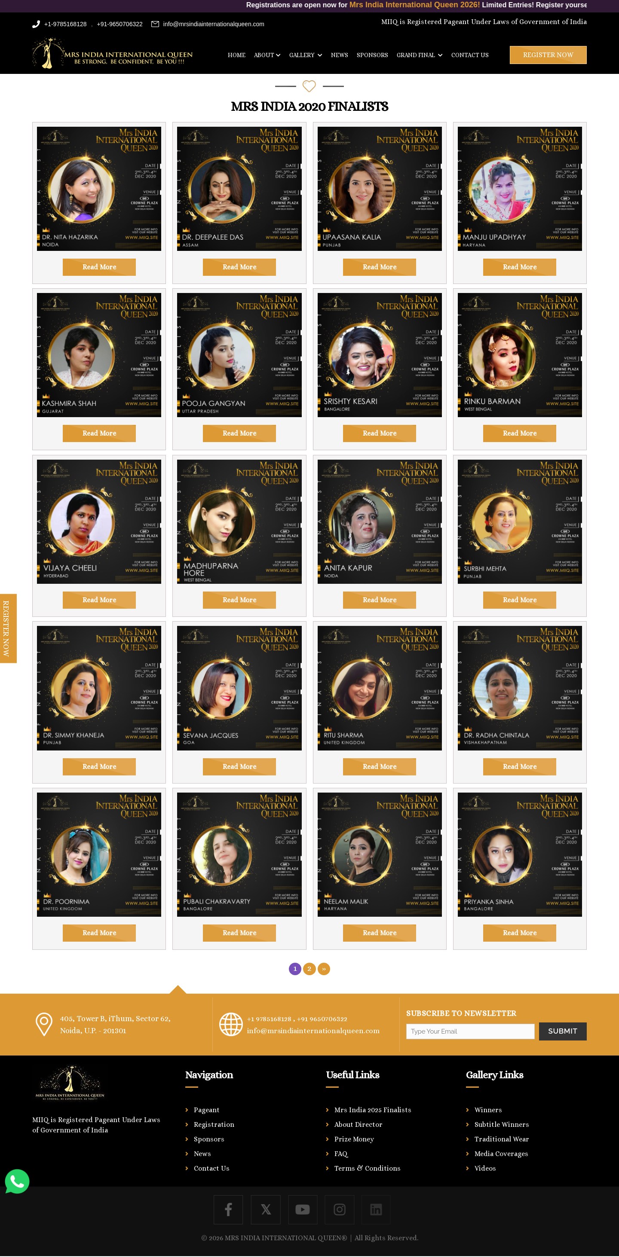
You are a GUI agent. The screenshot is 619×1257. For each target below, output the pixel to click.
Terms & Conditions (367, 1168)
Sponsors (372, 55)
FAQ (341, 1154)
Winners (488, 1110)
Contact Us (212, 1168)
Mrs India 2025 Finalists (372, 1110)
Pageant (207, 1110)
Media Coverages (501, 1154)
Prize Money (354, 1139)
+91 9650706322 (327, 1018)
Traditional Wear (502, 1139)
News (339, 55)
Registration (214, 1124)
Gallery (305, 55)
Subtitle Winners (502, 1124)
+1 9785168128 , (272, 1018)
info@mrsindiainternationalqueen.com (207, 24)
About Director (358, 1124)
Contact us (470, 55)
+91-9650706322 (120, 24)
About (267, 55)
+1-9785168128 (59, 24)
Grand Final (420, 55)
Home (236, 55)
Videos (485, 1168)
